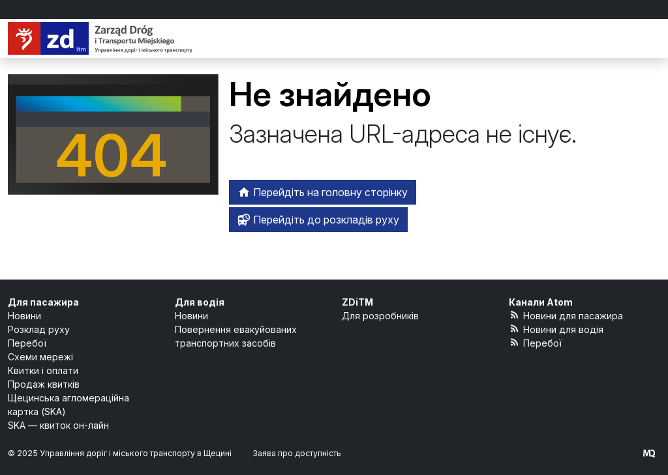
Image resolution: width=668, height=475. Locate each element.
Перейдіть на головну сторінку (322, 192)
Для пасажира (43, 302)
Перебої (27, 343)
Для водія (199, 302)
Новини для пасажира (566, 315)
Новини (24, 315)
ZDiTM (357, 302)
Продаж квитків (44, 384)
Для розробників (380, 315)
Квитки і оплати (43, 370)
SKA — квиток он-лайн (58, 425)
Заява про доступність (296, 453)
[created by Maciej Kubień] (649, 453)
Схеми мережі (40, 356)
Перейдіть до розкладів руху (318, 219)
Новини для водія (556, 329)
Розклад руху (39, 329)
